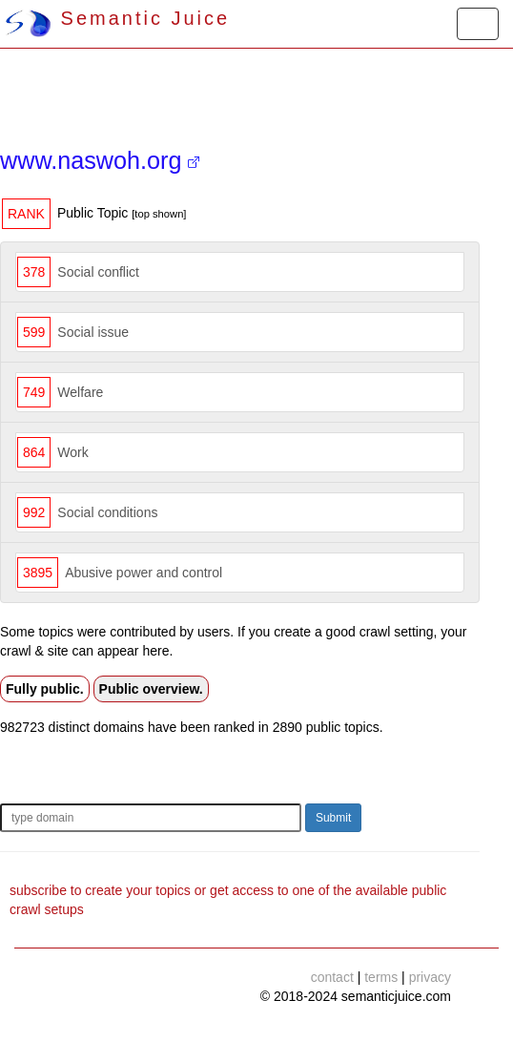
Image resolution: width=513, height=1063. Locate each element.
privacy (430, 977)
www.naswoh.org (99, 160)
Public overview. (151, 689)
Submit (333, 817)
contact (332, 977)
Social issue (93, 332)
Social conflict (98, 272)
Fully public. (45, 689)
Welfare (80, 392)
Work (72, 452)
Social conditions (107, 512)
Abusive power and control (143, 572)
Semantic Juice (117, 18)
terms (381, 977)
